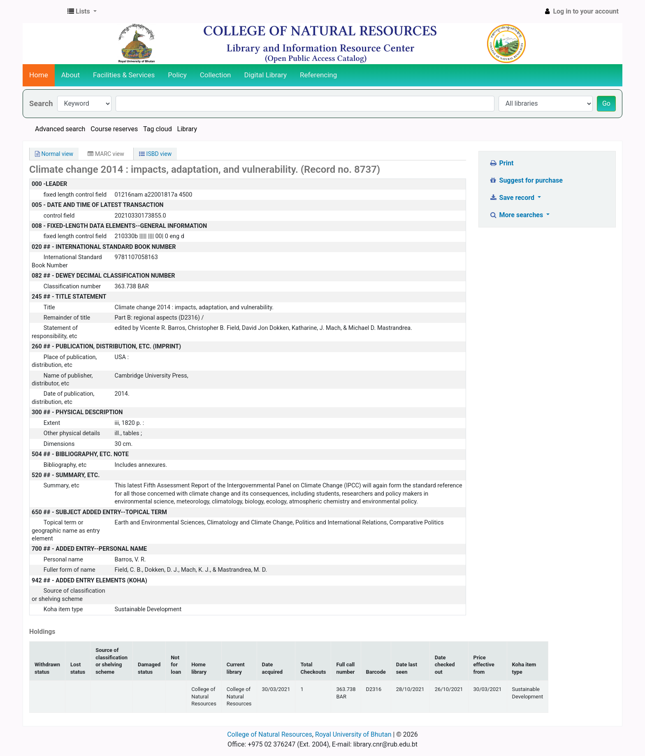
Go (606, 103)
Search (41, 103)
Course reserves (114, 129)
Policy (177, 75)
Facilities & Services (124, 75)
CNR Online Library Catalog (43, 11)
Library (187, 129)
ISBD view (155, 154)
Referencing (318, 75)
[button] (82, 11)
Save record (512, 198)
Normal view (54, 154)
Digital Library (265, 75)
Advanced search (60, 129)
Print (501, 163)
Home (38, 75)
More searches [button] (517, 215)
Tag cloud (157, 129)
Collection (215, 75)
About (70, 75)
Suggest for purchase (526, 180)
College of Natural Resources (269, 734)
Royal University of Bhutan (353, 734)
